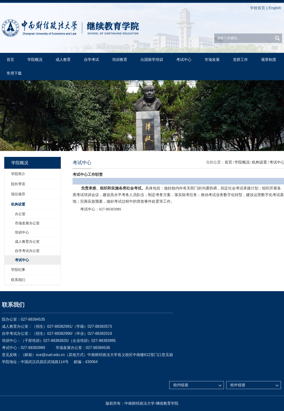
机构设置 (259, 162)
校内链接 (180, 385)
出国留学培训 (151, 60)
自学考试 (91, 60)
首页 (10, 60)
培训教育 (119, 60)
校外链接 (237, 385)
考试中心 (183, 60)
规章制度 (268, 60)
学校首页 (257, 8)
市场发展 (211, 60)
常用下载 (14, 73)
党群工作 (239, 60)
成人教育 (62, 60)
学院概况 (34, 60)
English (275, 8)
